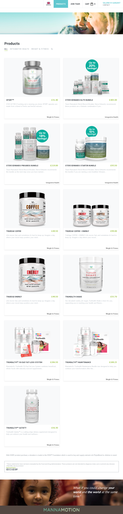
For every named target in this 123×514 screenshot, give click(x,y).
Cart (90, 4)
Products (61, 4)
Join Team (75, 4)
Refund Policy (11, 467)
